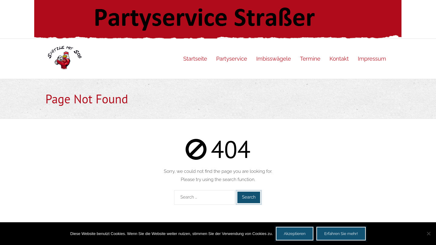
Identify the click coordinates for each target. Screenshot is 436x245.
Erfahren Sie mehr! (341, 233)
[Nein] (428, 233)
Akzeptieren (295, 233)
